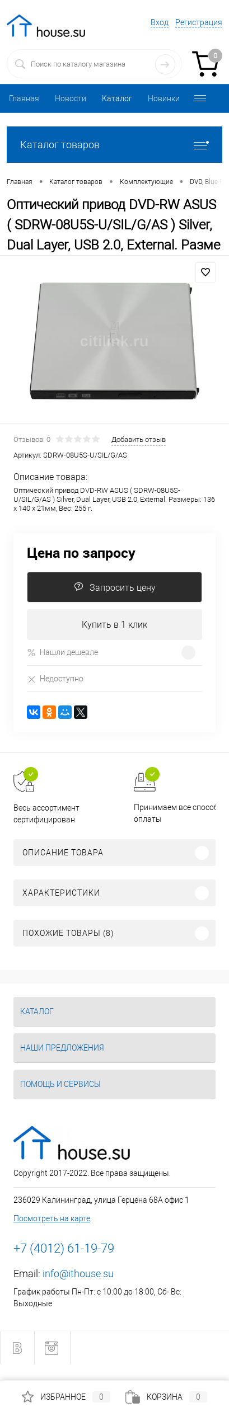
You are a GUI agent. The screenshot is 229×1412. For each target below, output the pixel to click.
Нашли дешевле (62, 652)
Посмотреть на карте (51, 1218)
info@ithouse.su (78, 1273)
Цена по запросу (81, 552)
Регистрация (198, 22)
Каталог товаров (114, 144)
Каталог (117, 98)
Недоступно (55, 679)
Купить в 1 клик (114, 624)
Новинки (164, 98)
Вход (160, 22)
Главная (24, 98)
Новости (70, 98)
